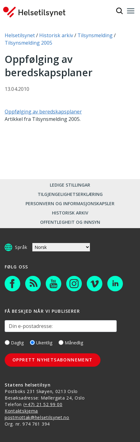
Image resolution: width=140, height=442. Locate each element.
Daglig (14, 343)
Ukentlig (41, 343)
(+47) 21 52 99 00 (43, 404)
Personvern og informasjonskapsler (70, 203)
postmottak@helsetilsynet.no (37, 417)
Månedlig (70, 343)
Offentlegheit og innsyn (70, 222)
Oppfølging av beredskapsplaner (43, 111)
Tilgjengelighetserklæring (70, 194)
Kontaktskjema (21, 411)
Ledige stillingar (70, 185)
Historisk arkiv (70, 213)
